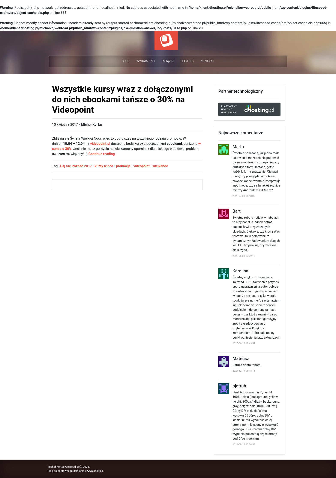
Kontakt (207, 61)
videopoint (141, 166)
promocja (123, 166)
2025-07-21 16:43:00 (243, 195)
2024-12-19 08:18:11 (243, 370)
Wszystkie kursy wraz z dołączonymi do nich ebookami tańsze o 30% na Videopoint (122, 99)
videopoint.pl (100, 144)
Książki (168, 61)
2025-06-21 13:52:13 (243, 255)
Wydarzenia (145, 61)
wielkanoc (160, 166)
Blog (125, 61)
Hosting (187, 61)
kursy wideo (104, 166)
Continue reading (101, 154)
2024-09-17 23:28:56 (243, 444)
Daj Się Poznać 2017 (76, 166)
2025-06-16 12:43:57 (243, 343)
